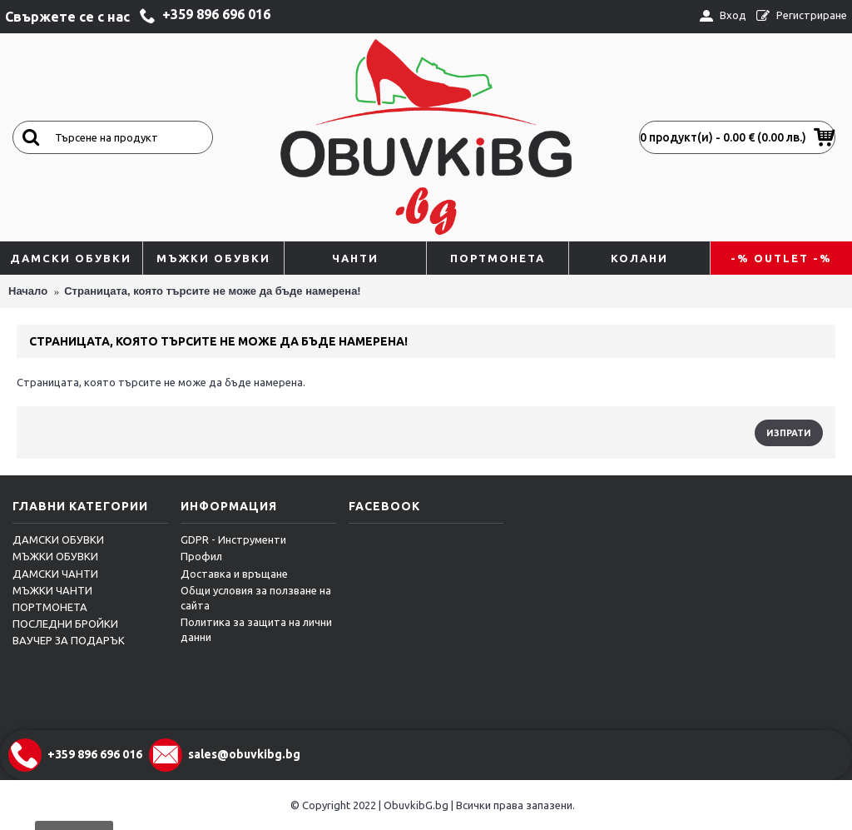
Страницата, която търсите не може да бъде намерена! (212, 291)
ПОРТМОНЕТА (49, 607)
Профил (201, 556)
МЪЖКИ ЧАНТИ (52, 590)
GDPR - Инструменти (233, 539)
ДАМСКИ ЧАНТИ (55, 573)
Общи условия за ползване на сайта (256, 597)
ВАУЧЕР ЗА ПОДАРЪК (68, 640)
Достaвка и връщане (234, 573)
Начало (27, 291)
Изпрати (788, 433)
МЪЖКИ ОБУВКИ (55, 556)
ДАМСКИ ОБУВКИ (58, 539)
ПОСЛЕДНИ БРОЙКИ (65, 623)
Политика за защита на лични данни (256, 629)
